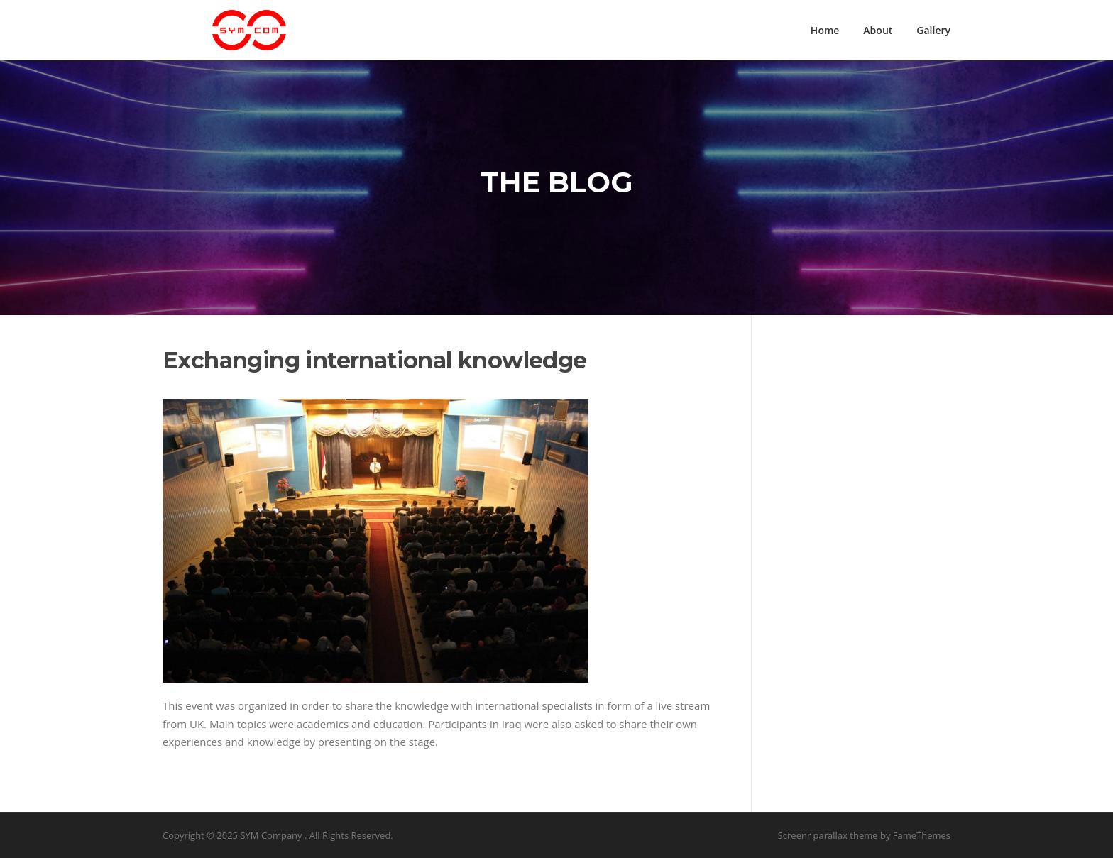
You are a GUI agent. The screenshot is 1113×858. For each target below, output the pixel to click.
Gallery (933, 30)
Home (825, 30)
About (877, 30)
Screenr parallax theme (828, 835)
